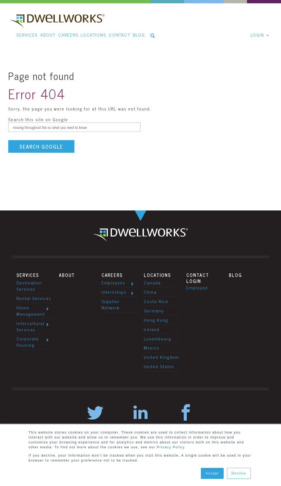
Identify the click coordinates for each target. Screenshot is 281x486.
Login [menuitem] (257, 34)
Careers (112, 275)
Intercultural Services (30, 326)
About (67, 275)
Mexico (151, 347)
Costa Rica (156, 301)
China (150, 291)
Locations (157, 275)
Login (193, 281)
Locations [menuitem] (93, 34)
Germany (154, 310)
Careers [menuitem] (68, 34)
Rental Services (33, 298)
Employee (197, 287)
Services (27, 275)
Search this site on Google (38, 119)
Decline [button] (239, 473)
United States (159, 366)
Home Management (30, 310)
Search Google (41, 146)
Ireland (151, 329)
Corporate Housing (27, 341)
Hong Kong (156, 319)
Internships (114, 291)
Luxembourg (157, 338)
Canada (152, 282)
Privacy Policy (171, 447)
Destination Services (29, 285)
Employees (113, 282)
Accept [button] (212, 473)
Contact (197, 275)
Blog (235, 275)
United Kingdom (161, 356)
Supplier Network (111, 304)
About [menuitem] (47, 34)
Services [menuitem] (27, 34)
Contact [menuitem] (119, 34)
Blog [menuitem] (139, 34)
